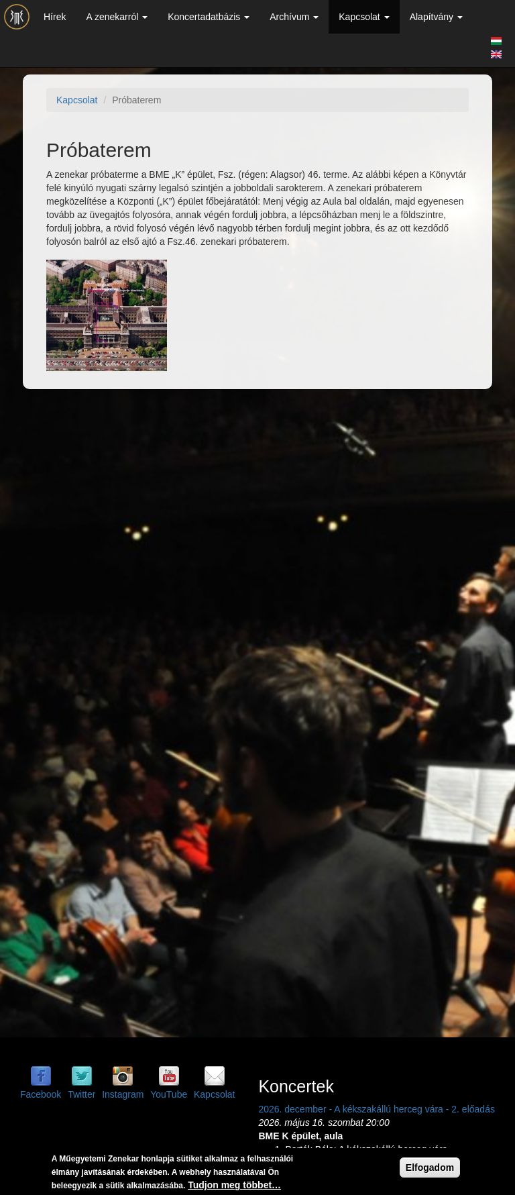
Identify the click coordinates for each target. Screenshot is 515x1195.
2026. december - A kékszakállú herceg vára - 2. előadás (376, 1109)
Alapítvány (436, 16)
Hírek (55, 16)
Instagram (123, 1094)
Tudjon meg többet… (234, 1185)
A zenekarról (117, 16)
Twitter (81, 1094)
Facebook (40, 1094)
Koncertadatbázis (208, 16)
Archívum (294, 16)
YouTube (168, 1094)
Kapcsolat (364, 16)
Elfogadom (430, 1167)
